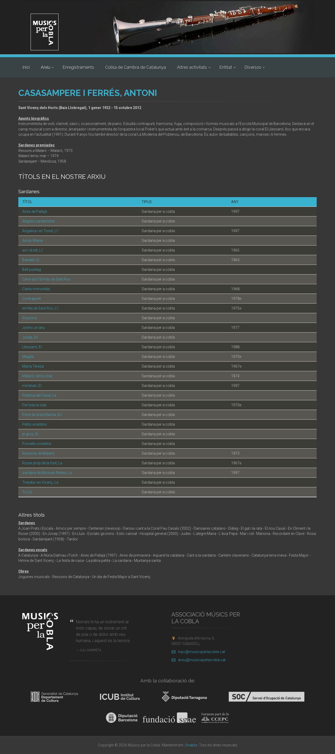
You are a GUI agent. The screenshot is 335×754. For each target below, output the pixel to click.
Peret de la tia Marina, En (42, 415)
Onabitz (191, 745)
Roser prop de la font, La (42, 463)
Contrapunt (31, 298)
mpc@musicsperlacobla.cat (198, 652)
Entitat (225, 67)
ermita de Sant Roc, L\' (40, 308)
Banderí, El (30, 260)
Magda (28, 357)
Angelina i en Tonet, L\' (40, 231)
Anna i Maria (32, 240)
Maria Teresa (33, 366)
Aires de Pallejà (34, 211)
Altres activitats (192, 67)
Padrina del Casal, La (39, 395)
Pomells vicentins (36, 444)
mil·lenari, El (31, 386)
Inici (26, 67)
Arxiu (45, 67)
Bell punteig (31, 269)
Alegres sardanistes (38, 221)
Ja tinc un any (33, 327)
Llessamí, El (32, 347)
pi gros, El (30, 434)
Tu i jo (27, 492)
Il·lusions (29, 318)
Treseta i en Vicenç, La (40, 482)
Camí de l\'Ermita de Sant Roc (46, 279)
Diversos (252, 67)
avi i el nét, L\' (32, 250)
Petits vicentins (34, 424)
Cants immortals (36, 289)
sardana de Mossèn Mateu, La (47, 473)
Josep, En (30, 337)
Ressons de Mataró (38, 453)
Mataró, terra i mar (37, 376)
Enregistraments (78, 67)
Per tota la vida (34, 405)
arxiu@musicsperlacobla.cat (198, 660)
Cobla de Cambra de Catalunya (135, 67)
